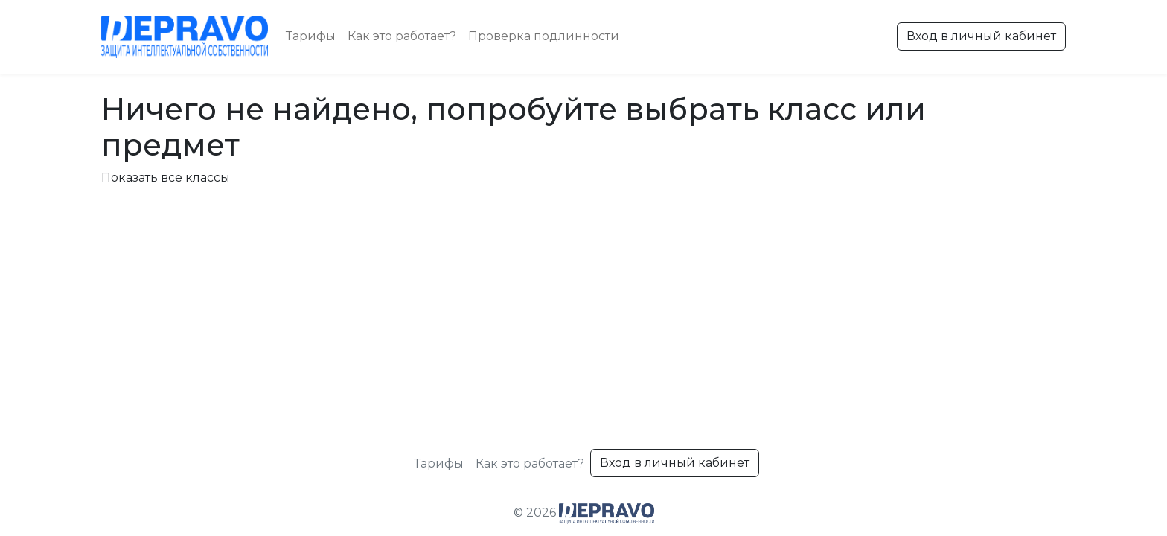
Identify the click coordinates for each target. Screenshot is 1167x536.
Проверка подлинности (543, 36)
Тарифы (311, 36)
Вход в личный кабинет (981, 36)
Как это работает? (402, 36)
